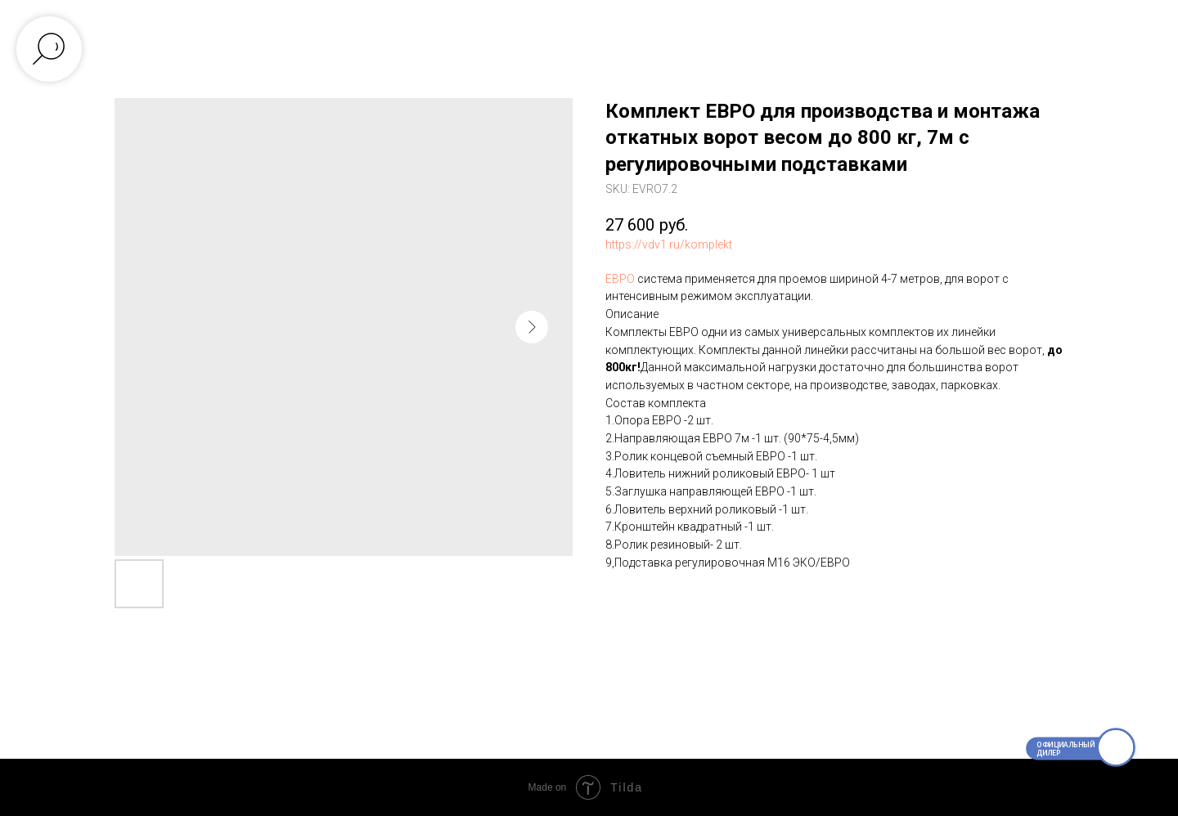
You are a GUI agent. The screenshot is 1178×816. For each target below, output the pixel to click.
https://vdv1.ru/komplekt (668, 244)
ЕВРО (620, 278)
